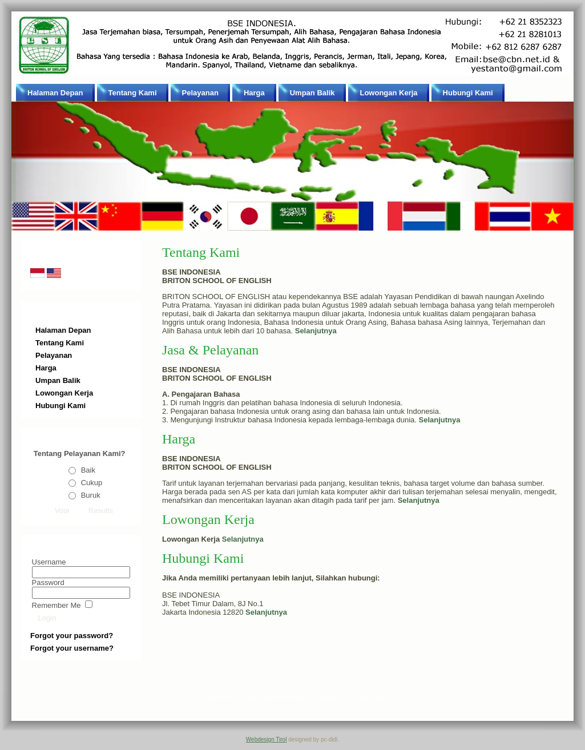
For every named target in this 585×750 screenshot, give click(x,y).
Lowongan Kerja (208, 519)
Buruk (90, 495)
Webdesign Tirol (266, 739)
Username (49, 562)
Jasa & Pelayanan (210, 349)
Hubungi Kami (203, 558)
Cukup (92, 482)
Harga (178, 439)
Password (48, 582)
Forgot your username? (72, 648)
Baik (88, 470)
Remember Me (56, 605)
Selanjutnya (243, 539)
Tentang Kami (201, 252)
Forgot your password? (71, 635)
